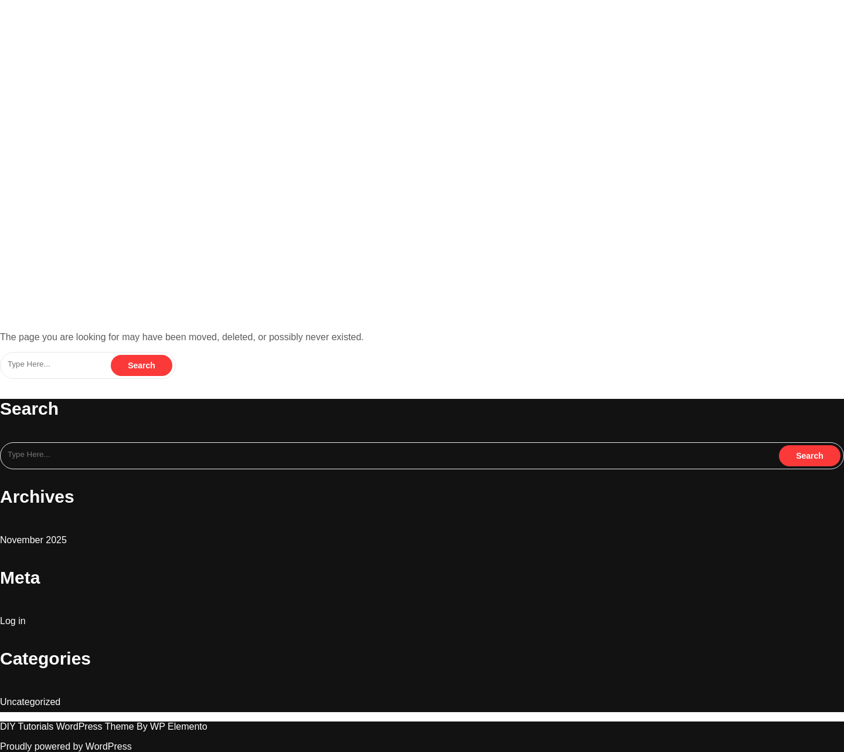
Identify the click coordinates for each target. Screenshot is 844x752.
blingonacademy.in (63, 10)
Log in (13, 621)
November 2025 (33, 540)
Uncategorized (30, 702)
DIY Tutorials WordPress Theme (68, 726)
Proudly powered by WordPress (66, 746)
